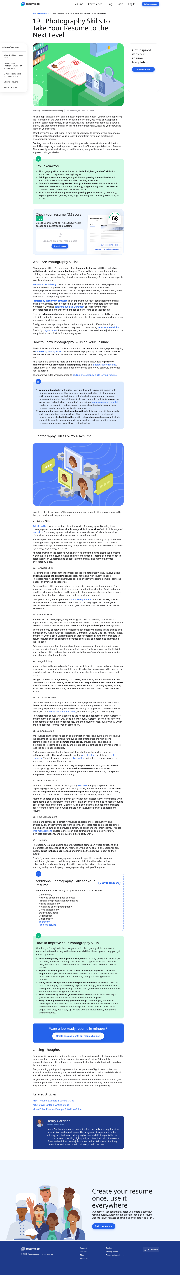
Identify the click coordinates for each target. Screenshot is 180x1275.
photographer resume (104, 365)
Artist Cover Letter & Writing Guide (51, 1105)
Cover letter (95, 4)
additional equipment (80, 600)
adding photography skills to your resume (95, 375)
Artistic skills (39, 526)
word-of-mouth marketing (62, 712)
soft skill (82, 786)
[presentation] (60, 240)
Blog (109, 4)
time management (42, 831)
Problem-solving (47, 925)
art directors (88, 755)
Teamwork (44, 922)
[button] (132, 4)
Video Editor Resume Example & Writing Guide (57, 1109)
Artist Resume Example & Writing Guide (53, 1101)
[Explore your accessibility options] (151, 1249)
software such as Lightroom (69, 307)
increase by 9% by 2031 (48, 352)
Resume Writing (44, 13)
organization (50, 331)
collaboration (77, 758)
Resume (78, 4)
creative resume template (105, 402)
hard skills (38, 532)
